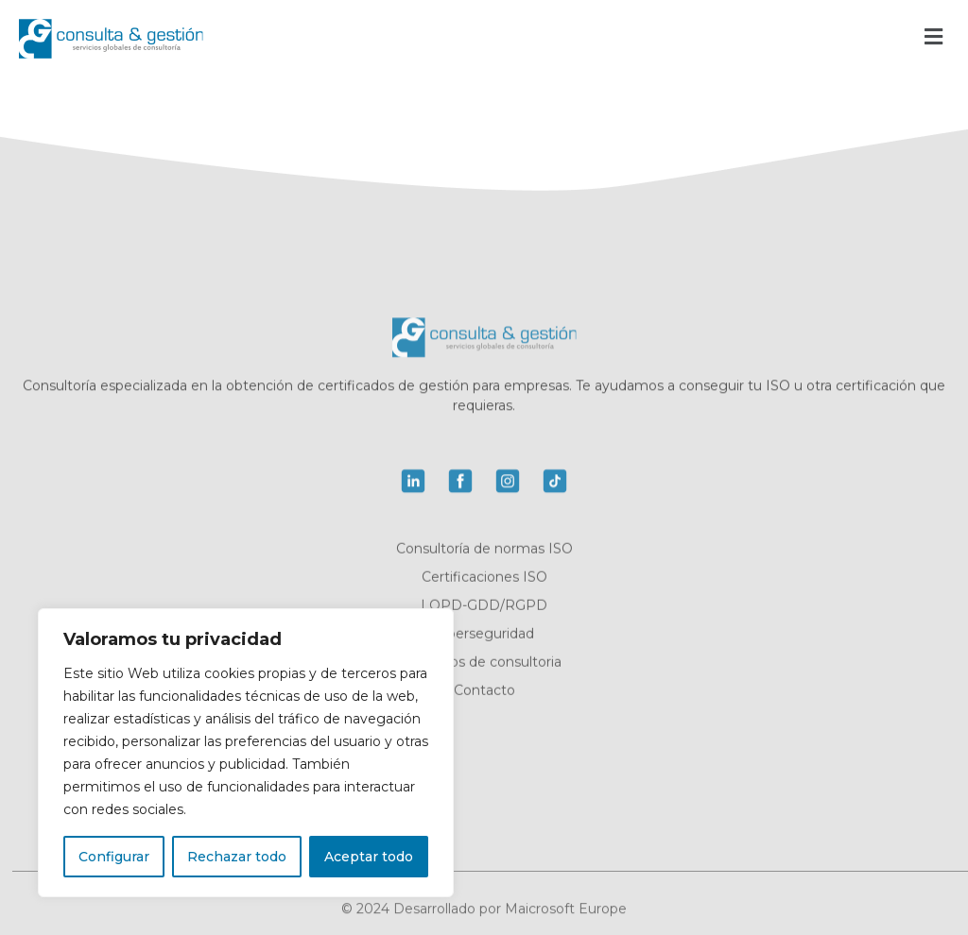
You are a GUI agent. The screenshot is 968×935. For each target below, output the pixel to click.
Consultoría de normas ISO (484, 550)
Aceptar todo (368, 856)
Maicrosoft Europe (566, 913)
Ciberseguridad (484, 635)
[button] (933, 36)
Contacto (484, 692)
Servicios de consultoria (484, 663)
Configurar (113, 856)
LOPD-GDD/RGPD (484, 607)
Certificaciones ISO (484, 578)
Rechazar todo (236, 856)
